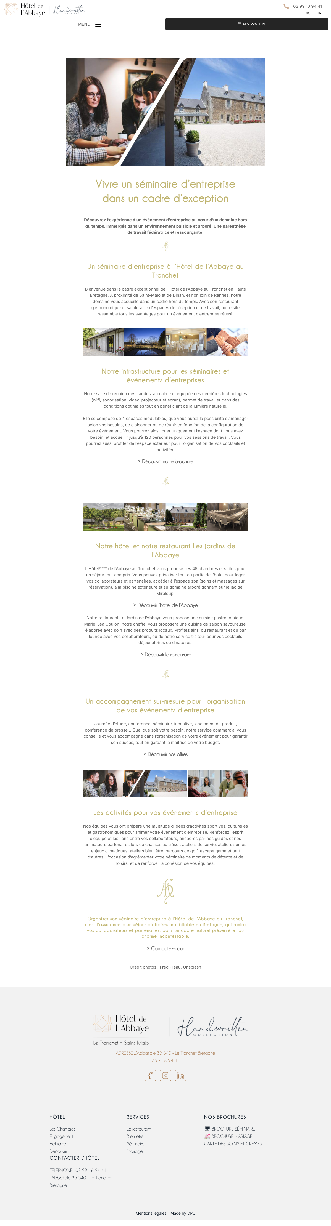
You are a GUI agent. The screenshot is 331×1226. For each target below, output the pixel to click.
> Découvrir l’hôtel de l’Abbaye (165, 605)
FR (319, 13)
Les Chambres (62, 1129)
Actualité (58, 1144)
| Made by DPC (181, 1213)
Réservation (254, 24)
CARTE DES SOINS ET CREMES (233, 1144)
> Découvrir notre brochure (165, 462)
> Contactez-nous (165, 949)
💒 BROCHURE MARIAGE (228, 1136)
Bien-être (135, 1136)
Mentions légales (151, 1213)
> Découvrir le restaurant (165, 655)
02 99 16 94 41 (307, 6)
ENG (307, 13)
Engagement (61, 1136)
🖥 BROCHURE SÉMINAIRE (229, 1129)
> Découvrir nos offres (165, 754)
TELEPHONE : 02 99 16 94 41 (78, 1170)
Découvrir (58, 1151)
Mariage (135, 1151)
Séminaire (135, 1144)
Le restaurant (139, 1129)
